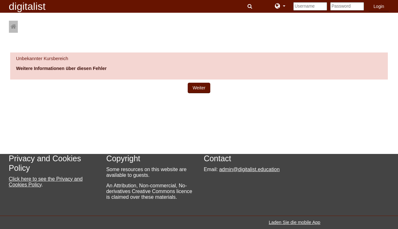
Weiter (198, 87)
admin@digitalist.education (249, 169)
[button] (250, 6)
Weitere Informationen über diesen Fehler (61, 68)
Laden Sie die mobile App (294, 222)
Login (379, 6)
